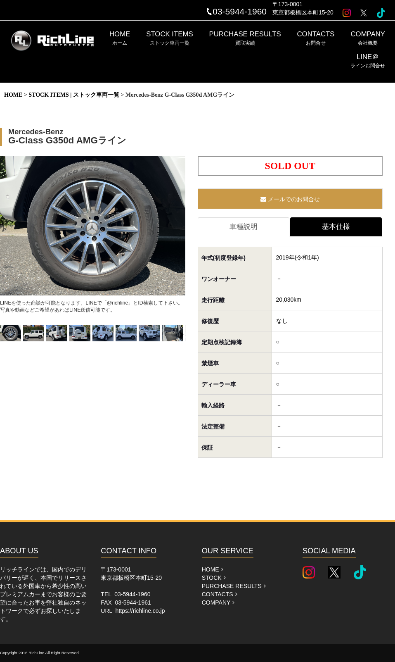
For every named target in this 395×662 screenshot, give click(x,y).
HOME (119, 38)
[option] (11, 335)
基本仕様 (336, 227)
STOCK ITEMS (169, 38)
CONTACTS (316, 38)
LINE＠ (367, 61)
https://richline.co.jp (140, 610)
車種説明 (243, 227)
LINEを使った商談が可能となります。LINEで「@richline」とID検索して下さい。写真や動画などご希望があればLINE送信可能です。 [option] (92, 234)
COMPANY (367, 38)
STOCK (214, 577)
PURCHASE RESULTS (245, 38)
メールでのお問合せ (290, 199)
